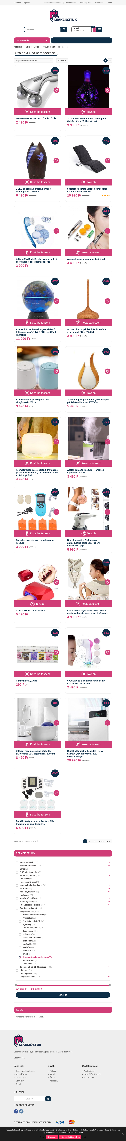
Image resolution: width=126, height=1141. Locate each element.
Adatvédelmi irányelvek (70, 1137)
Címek (109, 3)
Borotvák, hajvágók (31, 921)
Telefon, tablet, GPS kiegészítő (34, 967)
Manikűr (26, 947)
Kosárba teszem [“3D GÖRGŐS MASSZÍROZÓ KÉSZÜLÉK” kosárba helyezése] (40, 111)
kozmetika (27, 941)
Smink (25, 954)
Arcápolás (27, 918)
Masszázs (27, 951)
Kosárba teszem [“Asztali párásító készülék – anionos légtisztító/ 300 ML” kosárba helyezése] (91, 463)
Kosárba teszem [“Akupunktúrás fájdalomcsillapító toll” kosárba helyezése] (91, 252)
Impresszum (89, 1077)
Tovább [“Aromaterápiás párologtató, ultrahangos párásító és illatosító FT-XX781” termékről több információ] (91, 392)
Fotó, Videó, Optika (28, 872)
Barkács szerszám (28, 866)
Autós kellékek (26, 862)
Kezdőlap (18, 47)
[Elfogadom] (122, 1133)
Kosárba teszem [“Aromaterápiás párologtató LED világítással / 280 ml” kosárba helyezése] (40, 392)
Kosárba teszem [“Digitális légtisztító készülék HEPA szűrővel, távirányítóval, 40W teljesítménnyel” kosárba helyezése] (91, 744)
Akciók (52, 1074)
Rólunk (53, 1071)
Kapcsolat (54, 1081)
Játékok (23, 888)
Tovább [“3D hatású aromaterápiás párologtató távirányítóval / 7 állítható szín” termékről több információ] (91, 111)
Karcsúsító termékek (32, 937)
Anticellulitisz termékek (33, 915)
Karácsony (25, 895)
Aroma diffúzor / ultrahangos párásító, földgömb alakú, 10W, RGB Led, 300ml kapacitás (36, 332)
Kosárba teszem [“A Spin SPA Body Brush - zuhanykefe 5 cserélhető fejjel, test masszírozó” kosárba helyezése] (40, 252)
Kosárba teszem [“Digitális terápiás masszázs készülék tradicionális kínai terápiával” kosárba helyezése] (40, 814)
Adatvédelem (89, 1071)
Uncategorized (26, 973)
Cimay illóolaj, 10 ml (26, 681)
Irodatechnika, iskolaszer (31, 885)
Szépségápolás (32, 47)
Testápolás (27, 964)
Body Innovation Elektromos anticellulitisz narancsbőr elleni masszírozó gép (83, 543)
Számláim (99, 3)
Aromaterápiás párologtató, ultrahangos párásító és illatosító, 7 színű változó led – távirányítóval (37, 473)
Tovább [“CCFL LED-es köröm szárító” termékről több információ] (40, 603)
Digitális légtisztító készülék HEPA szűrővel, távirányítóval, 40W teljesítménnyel (85, 754)
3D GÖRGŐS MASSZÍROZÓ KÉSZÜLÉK (36, 118)
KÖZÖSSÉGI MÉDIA (24, 1105)
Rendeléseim (71, 3)
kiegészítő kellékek (28, 898)
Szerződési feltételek (93, 1074)
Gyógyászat (28, 931)
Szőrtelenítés (29, 960)
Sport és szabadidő (28, 908)
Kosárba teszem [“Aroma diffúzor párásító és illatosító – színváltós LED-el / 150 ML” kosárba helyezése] (91, 322)
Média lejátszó (26, 901)
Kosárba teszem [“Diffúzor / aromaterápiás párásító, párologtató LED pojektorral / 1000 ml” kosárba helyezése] (40, 744)
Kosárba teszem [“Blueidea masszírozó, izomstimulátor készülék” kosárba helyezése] (40, 533)
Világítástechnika (27, 977)
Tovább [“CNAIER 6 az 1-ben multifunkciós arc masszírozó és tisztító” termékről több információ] (91, 674)
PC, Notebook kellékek (30, 905)
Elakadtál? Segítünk (22, 3)
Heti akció (24, 879)
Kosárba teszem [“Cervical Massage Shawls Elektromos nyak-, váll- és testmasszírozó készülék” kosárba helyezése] (91, 603)
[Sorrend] (33, 60)
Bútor (22, 869)
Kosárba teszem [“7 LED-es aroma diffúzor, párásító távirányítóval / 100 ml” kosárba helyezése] (40, 182)
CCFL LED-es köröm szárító (30, 610)
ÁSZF (52, 1077)
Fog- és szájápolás (31, 928)
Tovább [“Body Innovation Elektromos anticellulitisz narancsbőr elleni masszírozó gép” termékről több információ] (91, 533)
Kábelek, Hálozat (27, 892)
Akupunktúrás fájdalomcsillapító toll (86, 259)
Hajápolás (27, 934)
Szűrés (63, 994)
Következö (103, 841)
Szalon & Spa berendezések (35, 957)
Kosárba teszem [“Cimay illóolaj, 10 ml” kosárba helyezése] (40, 674)
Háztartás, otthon (27, 875)
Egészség (27, 924)
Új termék (24, 970)
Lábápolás (27, 944)
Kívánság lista (85, 3)
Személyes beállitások (52, 3)
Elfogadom (52, 1137)
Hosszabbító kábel (28, 882)
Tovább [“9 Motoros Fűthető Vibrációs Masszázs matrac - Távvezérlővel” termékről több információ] (91, 182)
